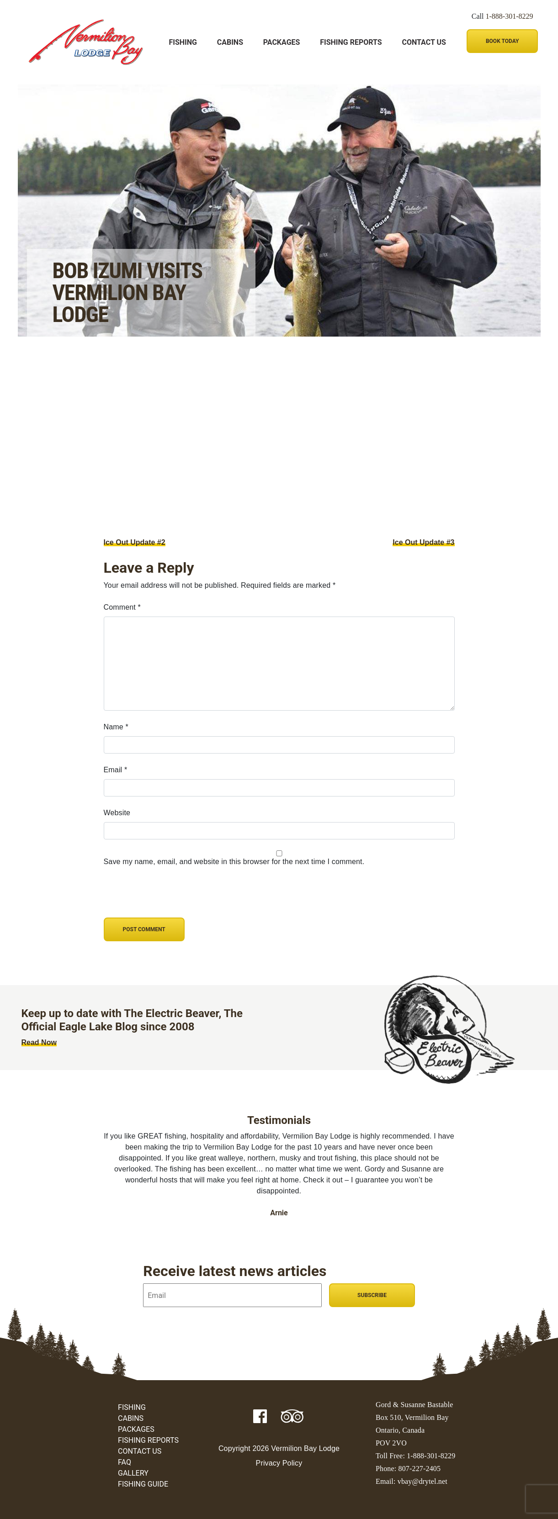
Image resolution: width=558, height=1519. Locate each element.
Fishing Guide (143, 1484)
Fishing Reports (351, 42)
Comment (122, 607)
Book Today (502, 41)
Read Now (39, 1042)
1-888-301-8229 (509, 16)
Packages (281, 42)
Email (116, 770)
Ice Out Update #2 (134, 542)
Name (116, 727)
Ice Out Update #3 (423, 542)
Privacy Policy (279, 1463)
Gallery (133, 1473)
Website (117, 813)
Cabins (230, 42)
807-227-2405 (420, 1468)
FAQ (124, 1462)
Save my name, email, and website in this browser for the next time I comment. (234, 861)
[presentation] (166, 898)
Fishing (183, 42)
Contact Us (424, 42)
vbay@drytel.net (422, 1481)
